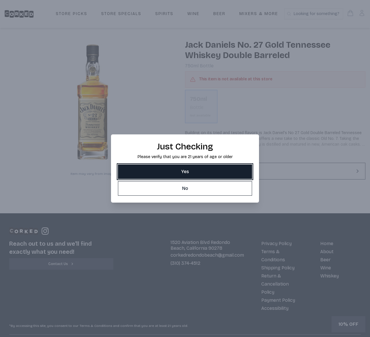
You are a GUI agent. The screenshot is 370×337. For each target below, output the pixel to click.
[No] (185, 188)
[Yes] (185, 171)
